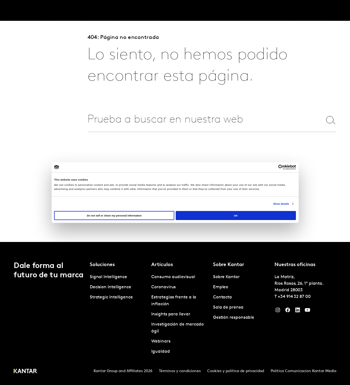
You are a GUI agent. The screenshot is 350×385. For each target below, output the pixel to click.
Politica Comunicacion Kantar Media (303, 371)
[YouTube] (307, 311)
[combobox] (202, 120)
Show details (281, 204)
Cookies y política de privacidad (235, 371)
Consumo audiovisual (173, 277)
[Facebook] (287, 311)
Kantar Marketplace (139, 10)
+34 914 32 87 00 (294, 297)
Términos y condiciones (180, 371)
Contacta (301, 10)
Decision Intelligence (110, 287)
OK (236, 215)
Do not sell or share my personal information (114, 215)
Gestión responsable (233, 317)
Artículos (99, 10)
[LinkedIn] (297, 311)
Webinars (160, 341)
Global (322, 10)
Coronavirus (163, 287)
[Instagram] (278, 311)
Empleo (279, 10)
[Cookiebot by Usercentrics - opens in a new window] (272, 167)
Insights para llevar (170, 314)
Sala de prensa (228, 307)
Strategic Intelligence (111, 297)
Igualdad (160, 351)
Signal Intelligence (108, 277)
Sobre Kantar (254, 10)
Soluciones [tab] (65, 10)
